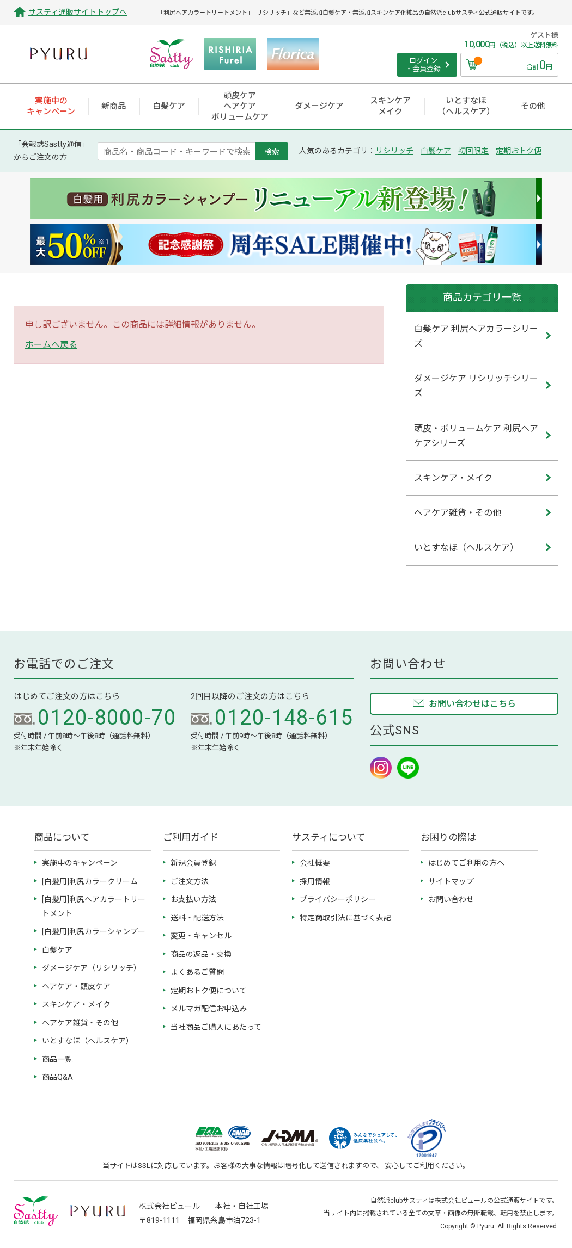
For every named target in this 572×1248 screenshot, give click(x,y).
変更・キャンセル (201, 935)
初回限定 (473, 150)
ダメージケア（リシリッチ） (91, 967)
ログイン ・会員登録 (423, 65)
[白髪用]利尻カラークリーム (90, 881)
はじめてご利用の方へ (466, 862)
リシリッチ (394, 150)
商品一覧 (57, 1059)
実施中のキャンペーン (80, 862)
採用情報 (315, 881)
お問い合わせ (451, 899)
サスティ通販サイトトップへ (77, 12)
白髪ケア (436, 150)
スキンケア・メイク (76, 1004)
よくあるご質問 (197, 972)
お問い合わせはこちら (472, 704)
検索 (271, 151)
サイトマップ (451, 881)
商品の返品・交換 (201, 954)
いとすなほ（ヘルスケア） (87, 1040)
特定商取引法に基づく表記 (345, 917)
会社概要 (315, 862)
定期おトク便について (209, 990)
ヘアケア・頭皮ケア (76, 986)
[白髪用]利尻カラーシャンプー (93, 931)
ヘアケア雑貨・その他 (80, 1022)
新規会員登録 (193, 862)
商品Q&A (57, 1077)
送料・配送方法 (197, 917)
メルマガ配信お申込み (209, 1008)
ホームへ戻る (51, 344)
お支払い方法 (193, 899)
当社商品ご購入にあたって (216, 1027)
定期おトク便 (518, 150)
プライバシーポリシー (338, 899)
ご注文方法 (190, 881)
